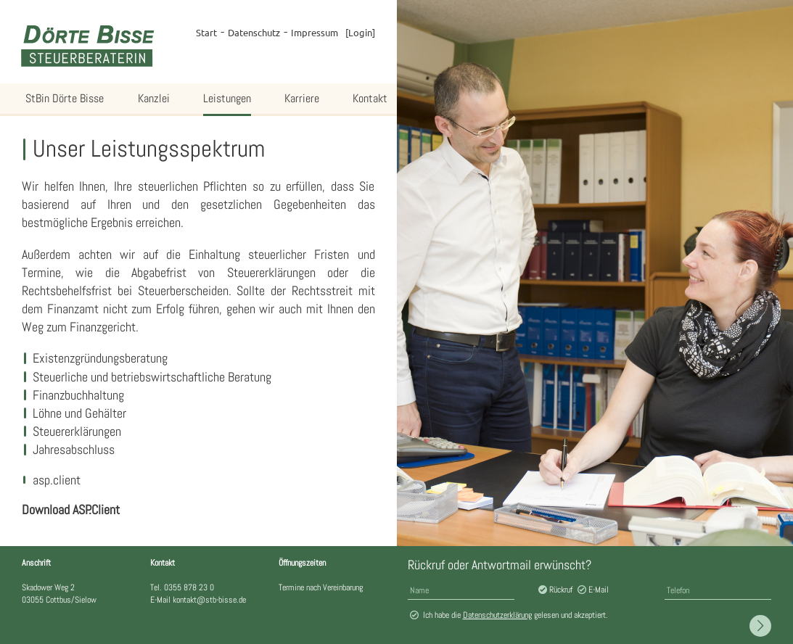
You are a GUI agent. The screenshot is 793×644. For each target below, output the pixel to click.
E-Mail (598, 589)
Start (206, 32)
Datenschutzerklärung (497, 615)
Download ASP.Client (71, 509)
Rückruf (560, 589)
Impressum (314, 32)
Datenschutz (254, 32)
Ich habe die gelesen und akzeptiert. (515, 615)
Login (360, 32)
